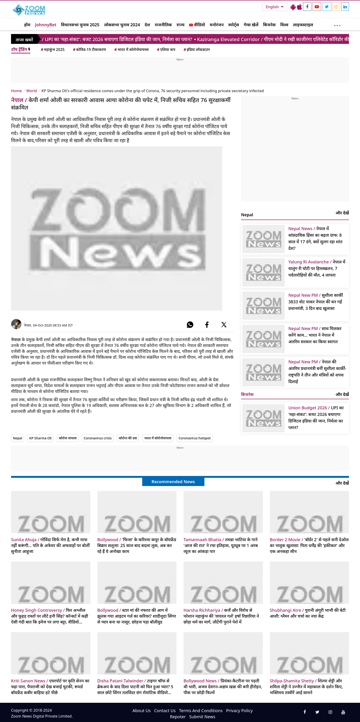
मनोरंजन (217, 24)
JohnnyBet (45, 24)
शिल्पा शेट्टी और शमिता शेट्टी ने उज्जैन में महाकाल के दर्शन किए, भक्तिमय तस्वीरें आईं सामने (306, 686)
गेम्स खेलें (251, 24)
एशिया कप (165, 49)
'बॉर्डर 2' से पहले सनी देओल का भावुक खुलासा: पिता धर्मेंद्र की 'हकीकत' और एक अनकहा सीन (309, 545)
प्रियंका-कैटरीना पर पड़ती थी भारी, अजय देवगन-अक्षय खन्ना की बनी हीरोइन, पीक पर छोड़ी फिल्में (223, 686)
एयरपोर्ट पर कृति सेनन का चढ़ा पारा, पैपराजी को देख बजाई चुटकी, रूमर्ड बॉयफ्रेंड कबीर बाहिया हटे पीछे (50, 686)
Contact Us (165, 710)
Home (16, 90)
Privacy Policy (239, 710)
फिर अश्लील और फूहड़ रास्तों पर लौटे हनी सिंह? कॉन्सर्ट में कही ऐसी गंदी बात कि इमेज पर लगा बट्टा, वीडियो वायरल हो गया (49, 616)
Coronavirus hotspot (195, 438)
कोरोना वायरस (68, 438)
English (273, 6)
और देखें (342, 213)
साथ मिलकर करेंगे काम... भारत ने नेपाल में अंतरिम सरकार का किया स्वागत (314, 335)
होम (27, 24)
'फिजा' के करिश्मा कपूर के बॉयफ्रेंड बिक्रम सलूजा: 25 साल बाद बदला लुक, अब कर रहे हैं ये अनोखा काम (136, 545)
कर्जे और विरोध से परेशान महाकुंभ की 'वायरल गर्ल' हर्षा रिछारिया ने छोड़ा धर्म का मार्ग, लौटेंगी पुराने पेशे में (221, 616)
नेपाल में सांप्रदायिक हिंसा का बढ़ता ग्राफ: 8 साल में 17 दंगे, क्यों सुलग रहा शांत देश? (315, 238)
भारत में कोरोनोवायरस (131, 49)
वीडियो (197, 24)
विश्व (284, 24)
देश (147, 24)
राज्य (180, 24)
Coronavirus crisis (98, 438)
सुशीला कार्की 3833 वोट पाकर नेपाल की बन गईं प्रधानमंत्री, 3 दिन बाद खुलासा (315, 301)
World (31, 90)
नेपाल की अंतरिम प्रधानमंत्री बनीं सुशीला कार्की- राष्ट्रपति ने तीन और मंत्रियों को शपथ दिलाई (317, 371)
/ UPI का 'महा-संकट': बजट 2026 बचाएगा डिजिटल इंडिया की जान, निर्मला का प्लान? (99, 39)
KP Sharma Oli (40, 438)
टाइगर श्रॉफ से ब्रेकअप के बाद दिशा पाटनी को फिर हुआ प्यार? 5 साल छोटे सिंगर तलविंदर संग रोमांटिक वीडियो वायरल (135, 686)
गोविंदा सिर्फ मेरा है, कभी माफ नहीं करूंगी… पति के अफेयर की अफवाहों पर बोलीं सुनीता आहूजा (50, 545)
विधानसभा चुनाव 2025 (80, 24)
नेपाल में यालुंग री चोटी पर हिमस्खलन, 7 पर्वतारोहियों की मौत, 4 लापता (316, 268)
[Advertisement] (180, 72)
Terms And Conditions (201, 710)
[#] (190, 324)
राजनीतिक (163, 24)
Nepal (17, 438)
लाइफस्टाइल (303, 24)
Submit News (202, 716)
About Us (141, 710)
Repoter (178, 716)
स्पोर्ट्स (233, 24)
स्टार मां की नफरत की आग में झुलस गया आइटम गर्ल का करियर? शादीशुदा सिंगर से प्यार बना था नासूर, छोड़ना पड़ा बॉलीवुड (136, 616)
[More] (337, 24)
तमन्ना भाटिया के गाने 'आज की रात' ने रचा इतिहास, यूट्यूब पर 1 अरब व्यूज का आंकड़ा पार (221, 545)
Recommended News (173, 481)
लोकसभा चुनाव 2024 (122, 24)
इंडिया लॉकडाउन (196, 49)
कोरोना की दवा (128, 438)
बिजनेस (269, 24)
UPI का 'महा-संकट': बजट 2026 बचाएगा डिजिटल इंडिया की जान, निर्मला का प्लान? (316, 417)
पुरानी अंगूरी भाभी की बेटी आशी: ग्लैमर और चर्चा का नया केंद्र (308, 613)
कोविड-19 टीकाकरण (89, 49)
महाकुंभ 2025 (52, 49)
